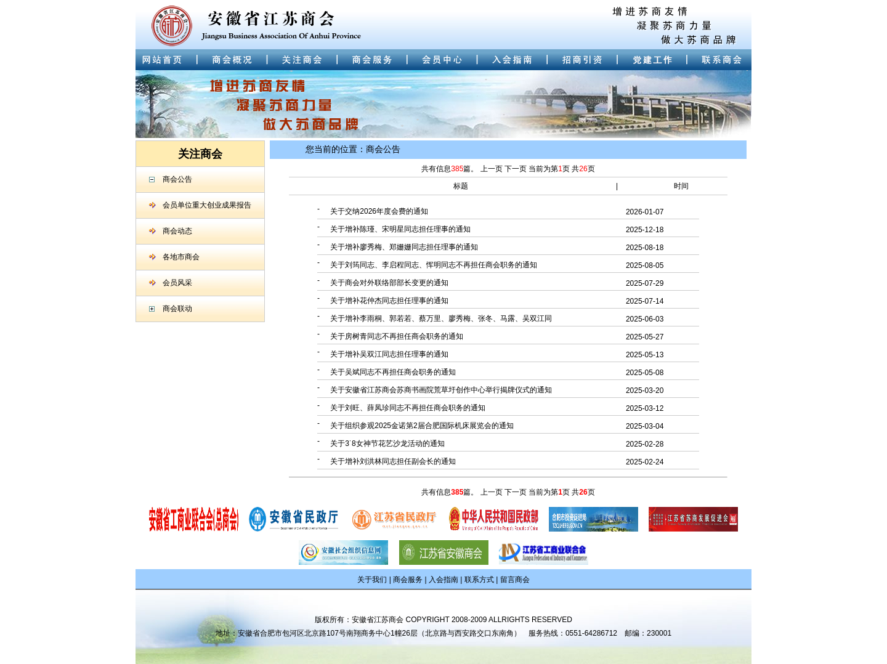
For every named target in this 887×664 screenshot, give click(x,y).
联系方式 (479, 579)
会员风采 (177, 282)
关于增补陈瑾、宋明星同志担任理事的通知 (400, 229)
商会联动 (177, 308)
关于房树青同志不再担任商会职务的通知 (396, 336)
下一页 (516, 168)
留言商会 (515, 579)
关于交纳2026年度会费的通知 (379, 211)
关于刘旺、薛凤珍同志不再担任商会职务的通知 (407, 407)
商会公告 (177, 179)
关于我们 (372, 579)
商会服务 (408, 579)
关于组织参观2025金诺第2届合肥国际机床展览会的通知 (421, 425)
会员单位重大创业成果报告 (207, 205)
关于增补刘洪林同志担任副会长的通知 (393, 461)
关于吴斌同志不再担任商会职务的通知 (393, 372)
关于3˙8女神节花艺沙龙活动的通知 (387, 443)
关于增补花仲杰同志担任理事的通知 (389, 300)
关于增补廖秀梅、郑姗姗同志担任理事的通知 (404, 247)
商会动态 (177, 231)
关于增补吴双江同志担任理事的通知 (389, 354)
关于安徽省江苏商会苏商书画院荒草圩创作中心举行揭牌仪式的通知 (441, 390)
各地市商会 (181, 257)
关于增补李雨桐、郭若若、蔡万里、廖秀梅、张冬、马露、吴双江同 (441, 318)
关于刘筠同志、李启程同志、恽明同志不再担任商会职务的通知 (433, 265)
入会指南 (443, 579)
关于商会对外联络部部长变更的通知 (389, 282)
